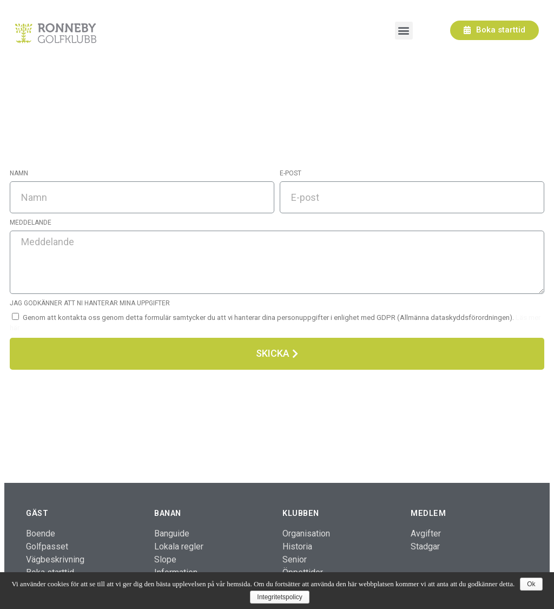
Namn (19, 173)
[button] (494, 30)
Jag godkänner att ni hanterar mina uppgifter (90, 303)
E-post (290, 173)
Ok (531, 584)
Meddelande (30, 222)
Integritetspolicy (279, 597)
